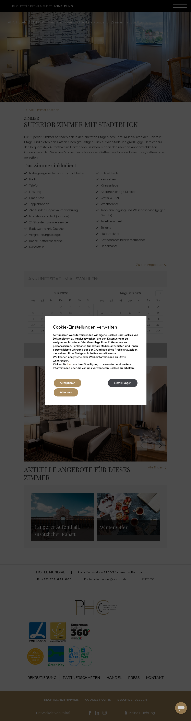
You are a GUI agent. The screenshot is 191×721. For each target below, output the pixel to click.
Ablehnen (66, 392)
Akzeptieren (67, 383)
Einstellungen (122, 383)
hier (69, 364)
